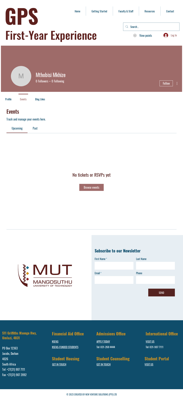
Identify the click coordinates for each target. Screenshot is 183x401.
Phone (139, 273)
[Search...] (151, 27)
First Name (100, 258)
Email (97, 273)
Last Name (141, 258)
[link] (17, 128)
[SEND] (161, 292)
